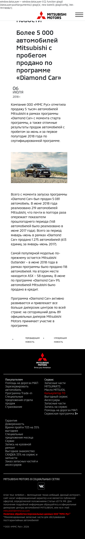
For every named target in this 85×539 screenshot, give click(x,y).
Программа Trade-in (18, 393)
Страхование (13, 406)
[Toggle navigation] (79, 14)
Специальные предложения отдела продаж (19, 400)
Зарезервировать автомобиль (17, 388)
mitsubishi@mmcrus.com (16, 510)
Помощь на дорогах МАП (21, 382)
